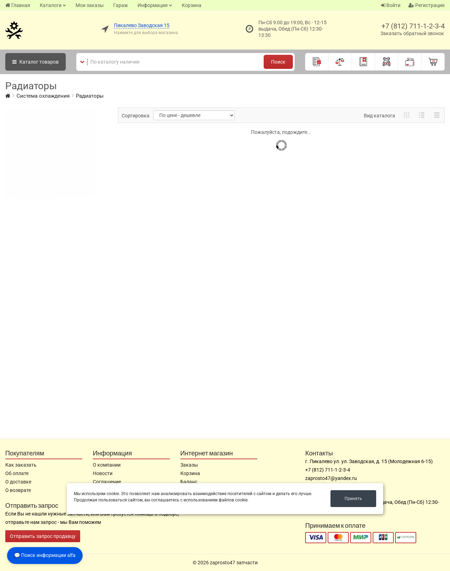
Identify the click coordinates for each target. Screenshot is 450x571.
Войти (390, 5)
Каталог (35, 62)
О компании (107, 465)
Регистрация (427, 5)
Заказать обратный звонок (412, 33)
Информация (152, 5)
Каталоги (51, 5)
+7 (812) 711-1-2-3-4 (413, 26)
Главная (17, 5)
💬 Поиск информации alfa (45, 555)
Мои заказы (90, 5)
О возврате (18, 490)
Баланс (188, 482)
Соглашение (107, 482)
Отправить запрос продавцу (43, 536)
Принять (353, 498)
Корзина (191, 5)
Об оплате (16, 473)
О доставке (18, 482)
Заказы (189, 465)
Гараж (120, 5)
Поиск (278, 62)
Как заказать (21, 465)
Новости (102, 473)
